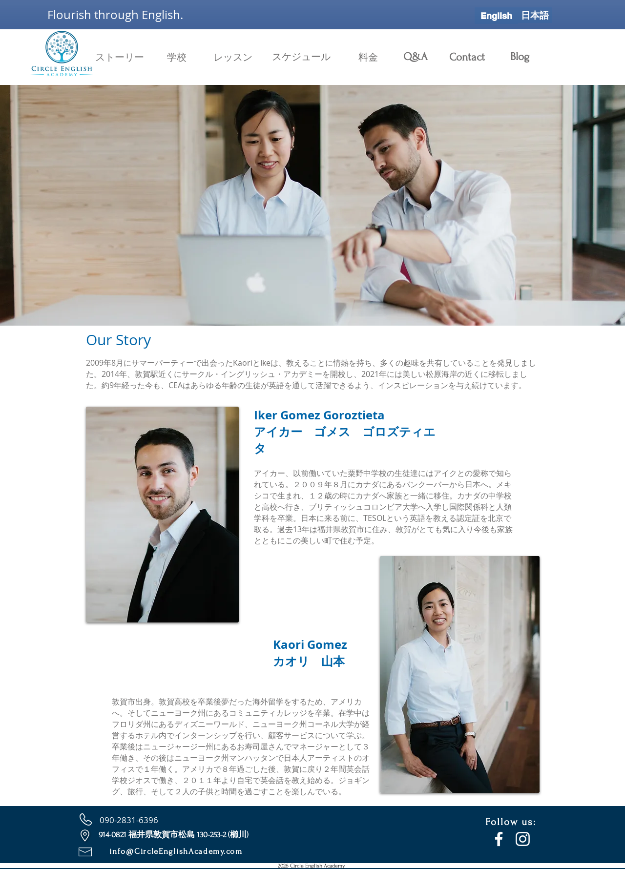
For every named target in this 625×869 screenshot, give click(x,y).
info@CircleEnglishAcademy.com (175, 851)
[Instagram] (522, 838)
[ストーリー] (119, 57)
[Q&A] (415, 56)
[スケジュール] (301, 56)
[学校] (176, 57)
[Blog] (519, 56)
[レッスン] (232, 57)
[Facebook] (498, 838)
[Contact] (467, 57)
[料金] (368, 57)
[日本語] (535, 15)
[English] (496, 15)
